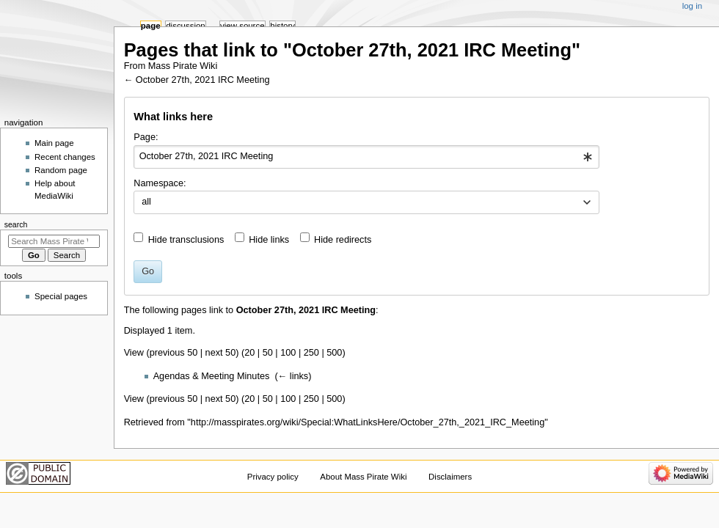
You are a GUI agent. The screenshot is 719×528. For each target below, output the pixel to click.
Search (16, 224)
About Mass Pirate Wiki (363, 476)
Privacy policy (273, 476)
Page (151, 25)
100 (288, 353)
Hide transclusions (186, 240)
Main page (54, 143)
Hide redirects (342, 240)
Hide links (269, 240)
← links (293, 376)
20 (249, 353)
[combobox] (366, 157)
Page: (146, 137)
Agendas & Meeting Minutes (211, 376)
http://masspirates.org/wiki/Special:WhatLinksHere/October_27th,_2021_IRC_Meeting (367, 422)
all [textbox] (146, 202)
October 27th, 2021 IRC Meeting (203, 80)
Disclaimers (450, 476)
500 (334, 353)
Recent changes (64, 157)
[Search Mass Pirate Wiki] (54, 241)
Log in (692, 5)
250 (311, 353)
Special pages (60, 296)
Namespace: (160, 183)
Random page (60, 170)
